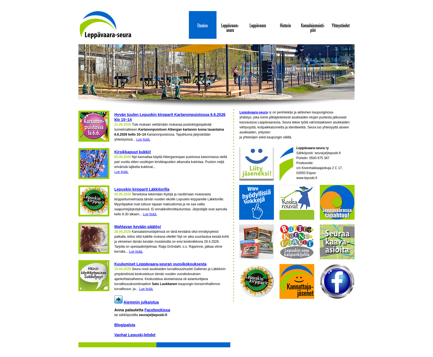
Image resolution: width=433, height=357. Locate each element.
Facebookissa (157, 310)
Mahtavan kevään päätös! (137, 226)
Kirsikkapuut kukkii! (132, 152)
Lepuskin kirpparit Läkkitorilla (141, 189)
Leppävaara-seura (253, 112)
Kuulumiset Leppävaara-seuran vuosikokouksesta (160, 264)
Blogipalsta (124, 325)
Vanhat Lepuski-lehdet (134, 335)
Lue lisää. (143, 139)
